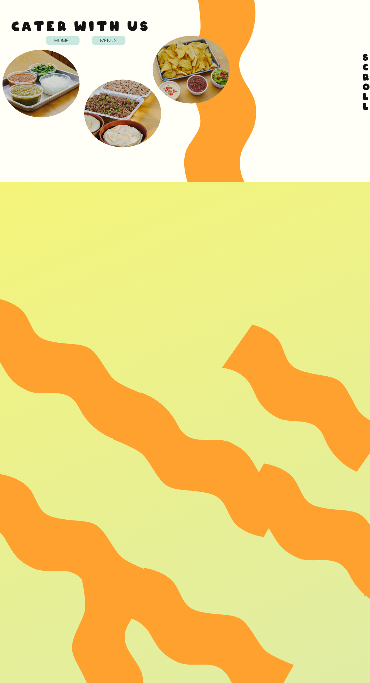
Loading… (279, 84)
